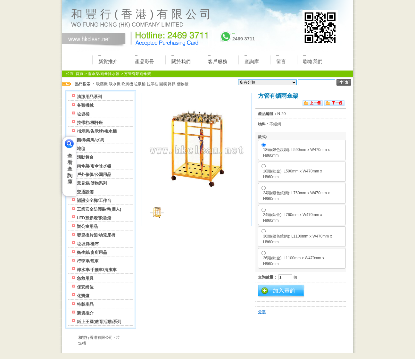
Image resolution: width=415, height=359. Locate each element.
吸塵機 (102, 84)
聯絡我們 (312, 59)
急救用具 (85, 278)
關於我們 (181, 59)
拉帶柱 (152, 84)
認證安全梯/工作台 (94, 200)
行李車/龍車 (88, 261)
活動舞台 (85, 157)
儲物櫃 (182, 84)
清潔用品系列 (89, 96)
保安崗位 (85, 287)
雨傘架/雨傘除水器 (104, 73)
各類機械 (85, 105)
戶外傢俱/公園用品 (94, 174)
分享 (262, 312)
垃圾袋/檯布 (88, 243)
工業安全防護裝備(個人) (99, 209)
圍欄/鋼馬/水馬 (90, 140)
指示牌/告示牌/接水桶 (97, 131)
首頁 (79, 73)
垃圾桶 (139, 84)
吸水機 (114, 84)
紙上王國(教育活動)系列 (99, 321)
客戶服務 (217, 59)
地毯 (81, 148)
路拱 (172, 84)
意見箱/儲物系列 (92, 183)
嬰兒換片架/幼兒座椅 (96, 235)
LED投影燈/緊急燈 (94, 217)
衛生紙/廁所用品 (92, 252)
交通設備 (85, 191)
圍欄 (163, 84)
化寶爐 (83, 295)
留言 (281, 59)
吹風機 (127, 84)
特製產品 (85, 304)
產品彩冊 (144, 59)
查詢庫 (252, 59)
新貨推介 (108, 59)
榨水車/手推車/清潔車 (97, 269)
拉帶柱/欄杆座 (90, 122)
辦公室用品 (87, 226)
